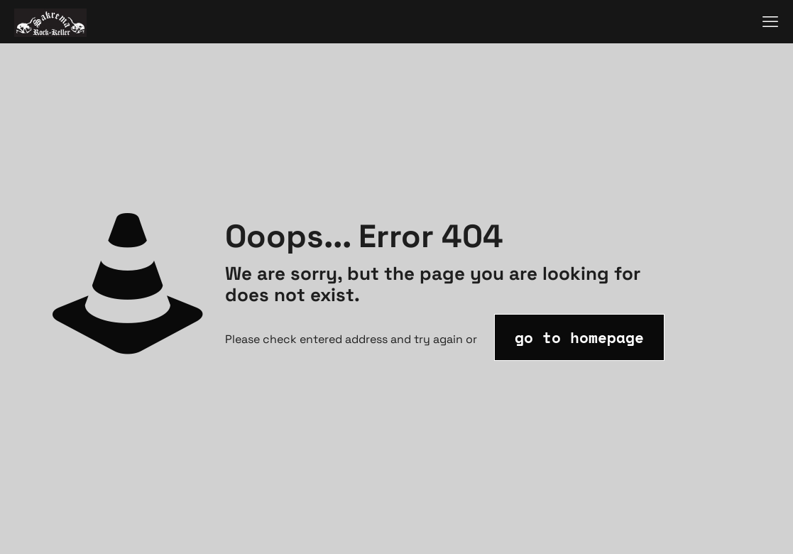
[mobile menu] (770, 21)
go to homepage (579, 337)
